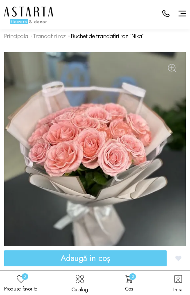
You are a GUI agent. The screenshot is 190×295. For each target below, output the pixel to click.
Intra (178, 282)
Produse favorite (20, 282)
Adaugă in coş (85, 258)
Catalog (80, 282)
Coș (129, 282)
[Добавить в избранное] (178, 258)
